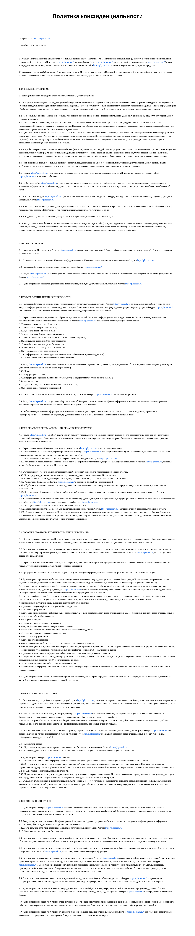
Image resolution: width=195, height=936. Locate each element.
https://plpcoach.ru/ (42, 38)
